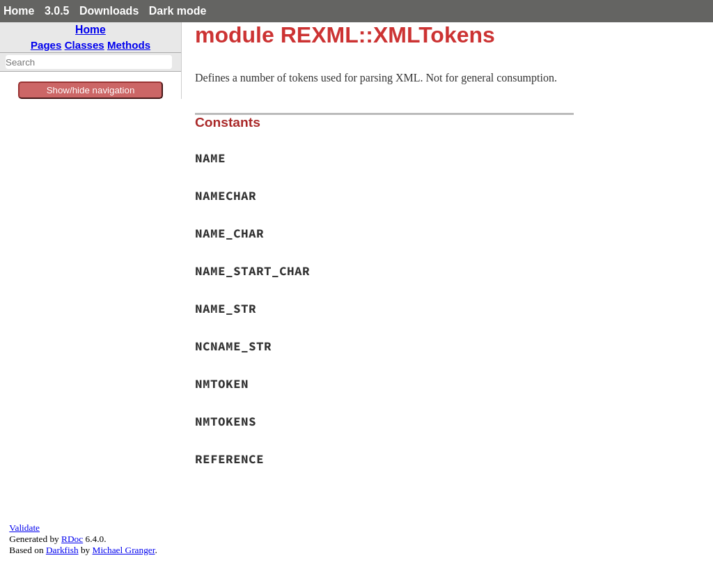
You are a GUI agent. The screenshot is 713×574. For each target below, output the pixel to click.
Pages (46, 45)
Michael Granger (124, 550)
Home (18, 11)
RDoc (72, 539)
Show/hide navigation (91, 90)
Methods (128, 45)
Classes (84, 45)
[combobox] (89, 62)
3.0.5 (57, 11)
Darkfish (62, 550)
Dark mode (178, 11)
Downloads (109, 11)
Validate (24, 527)
